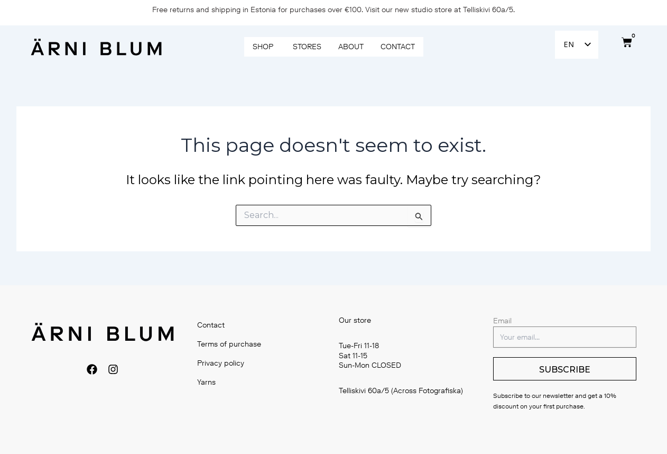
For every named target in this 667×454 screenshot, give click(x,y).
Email (502, 320)
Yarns (207, 382)
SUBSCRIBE (564, 370)
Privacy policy (221, 363)
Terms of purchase (230, 344)
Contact (211, 325)
